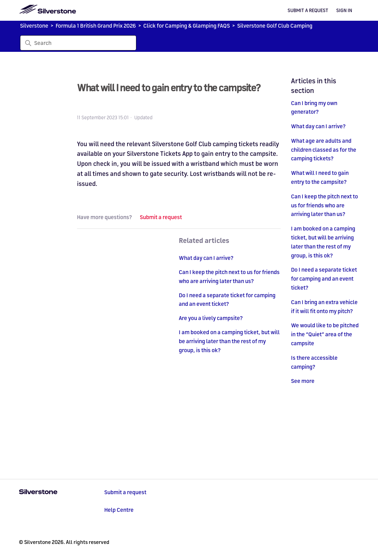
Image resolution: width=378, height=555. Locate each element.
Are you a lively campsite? (211, 317)
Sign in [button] (344, 10)
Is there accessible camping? (314, 362)
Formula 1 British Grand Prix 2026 (96, 25)
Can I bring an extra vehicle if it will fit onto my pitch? (324, 306)
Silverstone (34, 25)
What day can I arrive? (318, 126)
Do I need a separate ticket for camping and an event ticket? (324, 278)
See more (302, 380)
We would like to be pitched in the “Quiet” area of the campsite (325, 334)
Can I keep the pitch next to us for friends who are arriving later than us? (324, 205)
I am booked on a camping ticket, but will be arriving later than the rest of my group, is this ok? (323, 241)
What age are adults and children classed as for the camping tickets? (323, 149)
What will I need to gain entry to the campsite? (320, 177)
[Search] (78, 42)
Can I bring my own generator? (314, 107)
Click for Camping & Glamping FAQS (186, 25)
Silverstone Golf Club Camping (274, 25)
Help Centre (119, 509)
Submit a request (308, 10)
